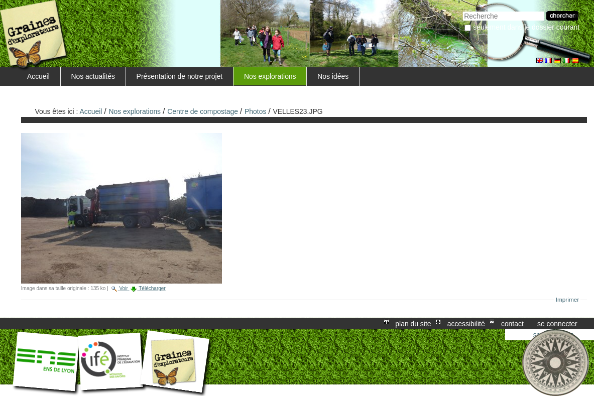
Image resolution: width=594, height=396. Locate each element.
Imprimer (567, 299)
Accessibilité (466, 324)
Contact (512, 324)
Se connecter (557, 324)
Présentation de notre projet (180, 76)
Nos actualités (93, 76)
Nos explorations (270, 76)
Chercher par (462, 10)
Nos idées (332, 76)
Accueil (38, 76)
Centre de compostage (202, 111)
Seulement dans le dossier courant (526, 27)
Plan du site (413, 324)
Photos (255, 111)
